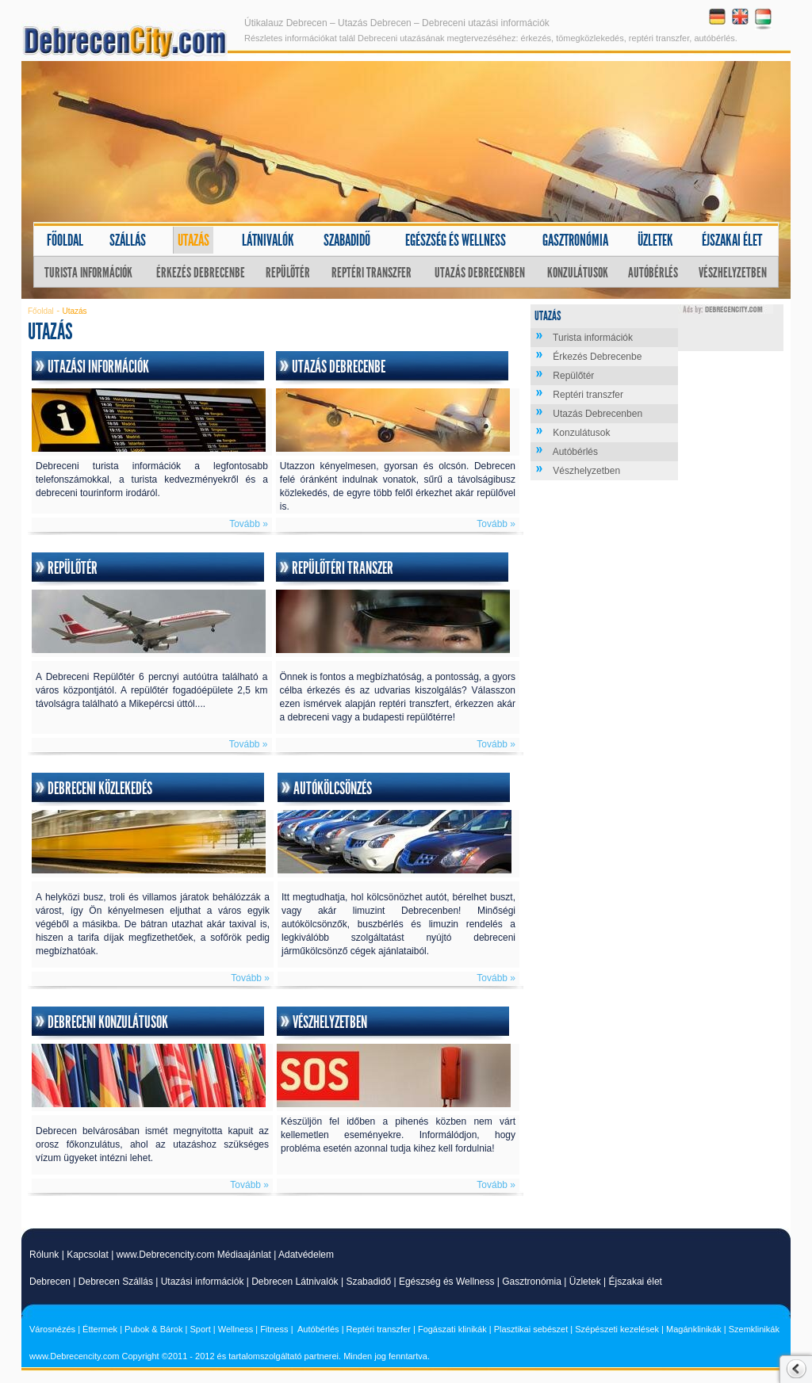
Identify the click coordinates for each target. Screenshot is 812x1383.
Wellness (235, 1329)
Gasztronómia (575, 240)
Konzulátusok (577, 272)
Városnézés (52, 1329)
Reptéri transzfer (371, 272)
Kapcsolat (88, 1254)
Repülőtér (288, 272)
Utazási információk (98, 367)
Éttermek (99, 1329)
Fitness (274, 1329)
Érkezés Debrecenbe (200, 272)
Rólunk (44, 1254)
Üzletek (655, 240)
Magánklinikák (694, 1329)
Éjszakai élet (732, 240)
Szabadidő (347, 240)
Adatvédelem (306, 1254)
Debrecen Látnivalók (294, 1281)
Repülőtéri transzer (342, 568)
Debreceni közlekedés (100, 788)
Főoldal (65, 240)
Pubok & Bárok (153, 1329)
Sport (200, 1329)
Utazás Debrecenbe (338, 367)
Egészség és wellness (455, 240)
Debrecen (50, 1281)
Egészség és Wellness (447, 1281)
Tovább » (248, 523)
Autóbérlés (653, 272)
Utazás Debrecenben (480, 272)
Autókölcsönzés (332, 788)
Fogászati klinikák (452, 1329)
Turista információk (88, 272)
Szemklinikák (754, 1329)
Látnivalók (268, 240)
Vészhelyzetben (733, 272)
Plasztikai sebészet (531, 1329)
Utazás (193, 240)
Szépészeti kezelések (617, 1329)
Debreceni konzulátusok (108, 1022)
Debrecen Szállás (116, 1281)
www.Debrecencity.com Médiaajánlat (194, 1254)
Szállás (127, 240)
